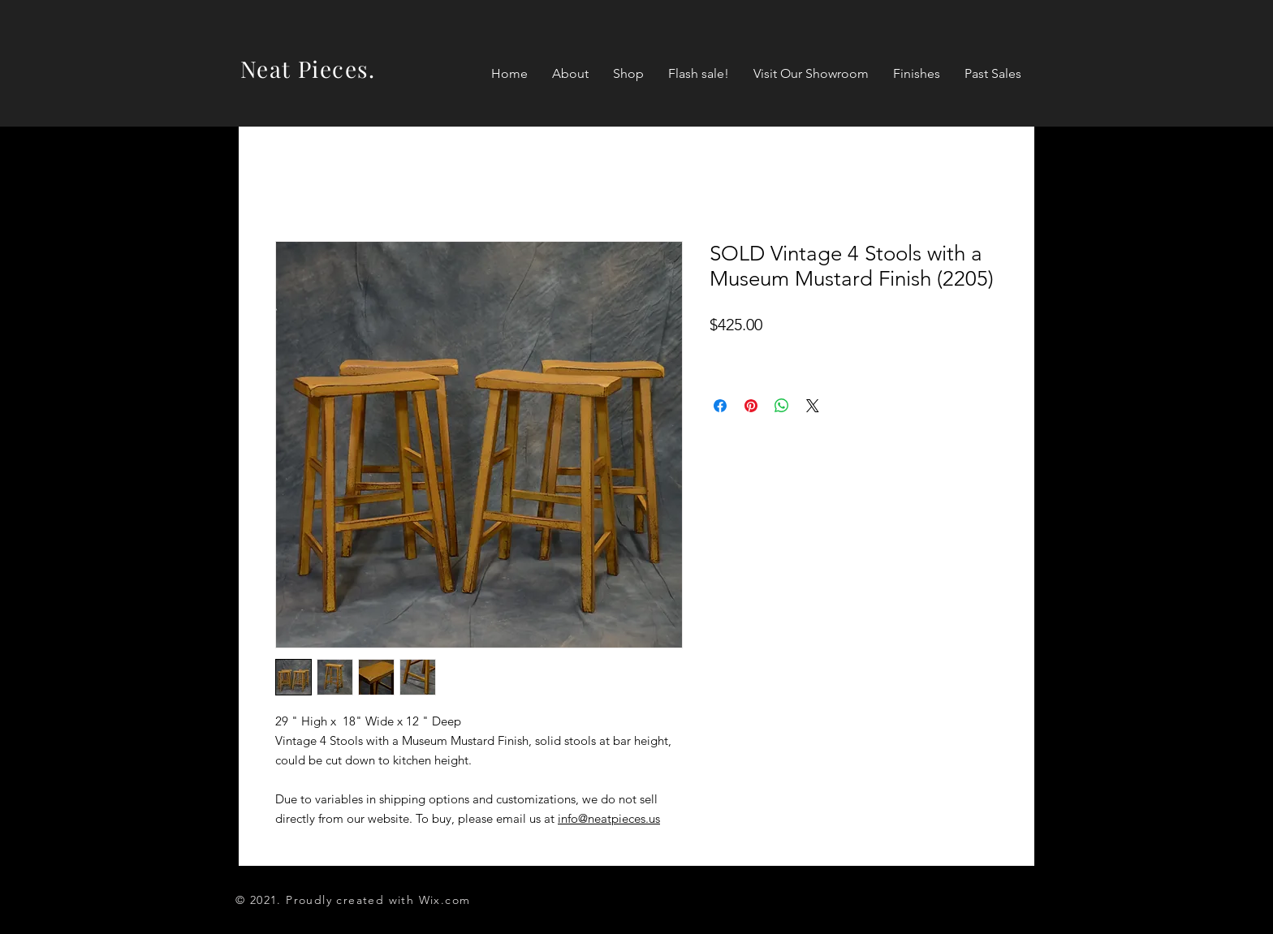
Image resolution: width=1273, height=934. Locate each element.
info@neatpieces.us (609, 818)
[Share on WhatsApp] (782, 405)
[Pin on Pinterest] (751, 405)
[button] (628, 74)
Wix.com (445, 900)
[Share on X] (812, 405)
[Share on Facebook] (720, 405)
